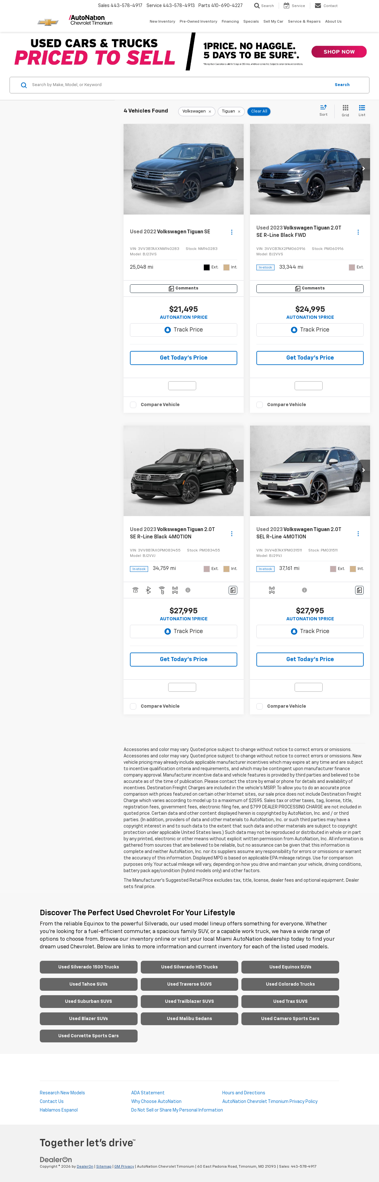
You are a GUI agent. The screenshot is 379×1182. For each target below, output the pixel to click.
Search (342, 85)
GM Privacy (124, 1167)
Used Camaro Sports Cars (290, 1019)
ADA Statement (148, 1093)
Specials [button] (251, 22)
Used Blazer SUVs (88, 1019)
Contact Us (52, 1101)
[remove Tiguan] (231, 111)
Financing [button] (230, 22)
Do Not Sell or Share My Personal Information (177, 1110)
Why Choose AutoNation (156, 1101)
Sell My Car (273, 22)
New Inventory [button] (162, 22)
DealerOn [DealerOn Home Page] (85, 1167)
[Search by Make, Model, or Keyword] (180, 85)
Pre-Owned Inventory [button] (198, 22)
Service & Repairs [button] (304, 22)
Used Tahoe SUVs (88, 984)
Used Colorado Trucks (290, 984)
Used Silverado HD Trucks (189, 967)
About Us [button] (333, 22)
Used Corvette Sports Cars (88, 1036)
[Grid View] (344, 111)
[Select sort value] (325, 111)
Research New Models (62, 1093)
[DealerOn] (56, 1159)
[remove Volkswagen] (197, 111)
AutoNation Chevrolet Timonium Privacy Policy (270, 1101)
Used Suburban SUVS (88, 1001)
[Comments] (183, 288)
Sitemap (103, 1167)
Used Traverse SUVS (189, 984)
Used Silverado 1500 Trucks (88, 967)
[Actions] (231, 231)
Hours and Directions (243, 1093)
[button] (237, 169)
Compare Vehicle (160, 404)
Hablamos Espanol (59, 1110)
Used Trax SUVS (290, 1001)
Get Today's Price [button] (183, 358)
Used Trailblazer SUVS (189, 1001)
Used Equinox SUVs (290, 967)
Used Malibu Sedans (189, 1019)
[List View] (362, 111)
